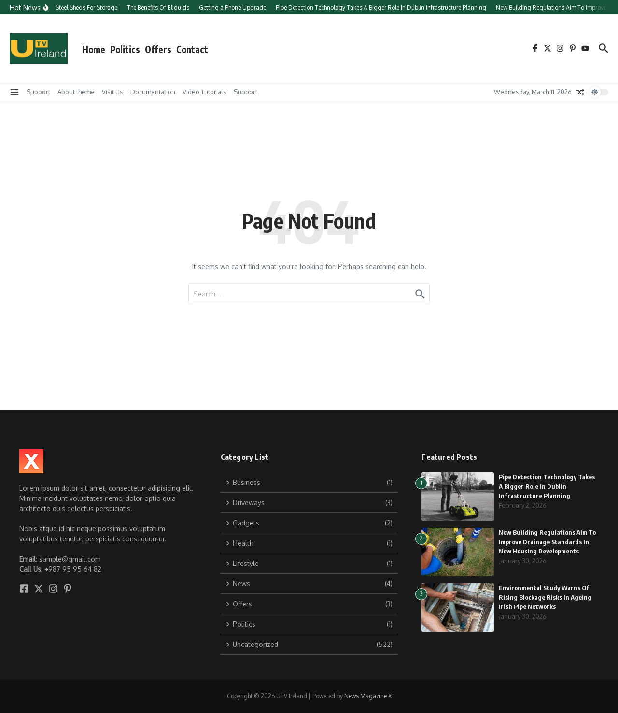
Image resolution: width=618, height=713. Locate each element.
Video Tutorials (204, 91)
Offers (158, 49)
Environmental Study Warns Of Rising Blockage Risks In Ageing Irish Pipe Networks (545, 597)
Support (38, 91)
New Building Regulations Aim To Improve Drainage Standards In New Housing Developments (547, 541)
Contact (192, 49)
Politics (125, 49)
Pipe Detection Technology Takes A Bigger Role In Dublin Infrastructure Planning (547, 486)
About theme (76, 91)
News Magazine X (368, 696)
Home (93, 49)
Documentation (152, 91)
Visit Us (112, 91)
